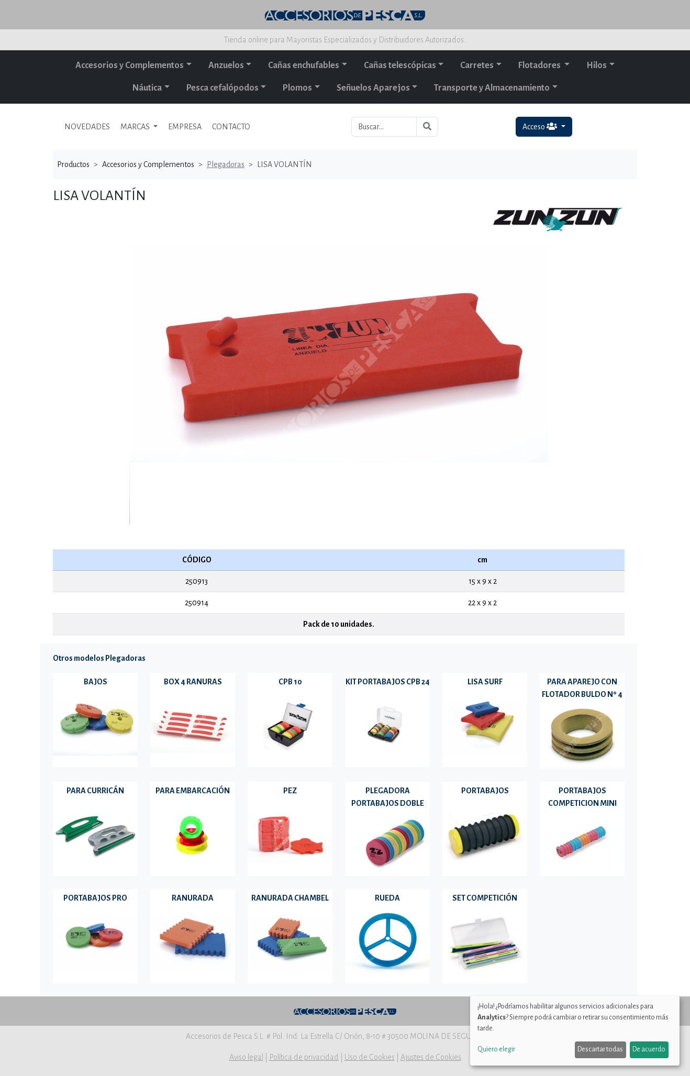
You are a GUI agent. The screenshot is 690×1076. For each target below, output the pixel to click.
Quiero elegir (496, 1049)
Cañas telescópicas (400, 65)
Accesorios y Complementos (129, 65)
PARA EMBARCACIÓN (192, 790)
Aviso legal (246, 1057)
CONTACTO (231, 127)
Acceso (540, 126)
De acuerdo (648, 1049)
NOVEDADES (87, 127)
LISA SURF (485, 682)
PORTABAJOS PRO (95, 898)
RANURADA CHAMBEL (290, 898)
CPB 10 (290, 682)
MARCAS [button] (135, 127)
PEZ (290, 790)
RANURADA (193, 898)
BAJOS (95, 682)
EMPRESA (185, 127)
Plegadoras (225, 164)
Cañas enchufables (303, 65)
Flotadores (540, 65)
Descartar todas (600, 1049)
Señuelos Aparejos (373, 88)
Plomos (297, 88)
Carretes (477, 65)
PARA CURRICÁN (95, 790)
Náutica (147, 88)
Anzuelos (226, 65)
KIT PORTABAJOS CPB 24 (388, 682)
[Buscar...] (384, 127)
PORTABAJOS (485, 790)
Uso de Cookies (369, 1057)
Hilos (596, 65)
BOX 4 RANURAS (193, 682)
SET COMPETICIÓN (484, 898)
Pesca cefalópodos (222, 88)
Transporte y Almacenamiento (492, 88)
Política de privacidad (304, 1057)
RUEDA (387, 898)
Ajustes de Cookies (430, 1057)
